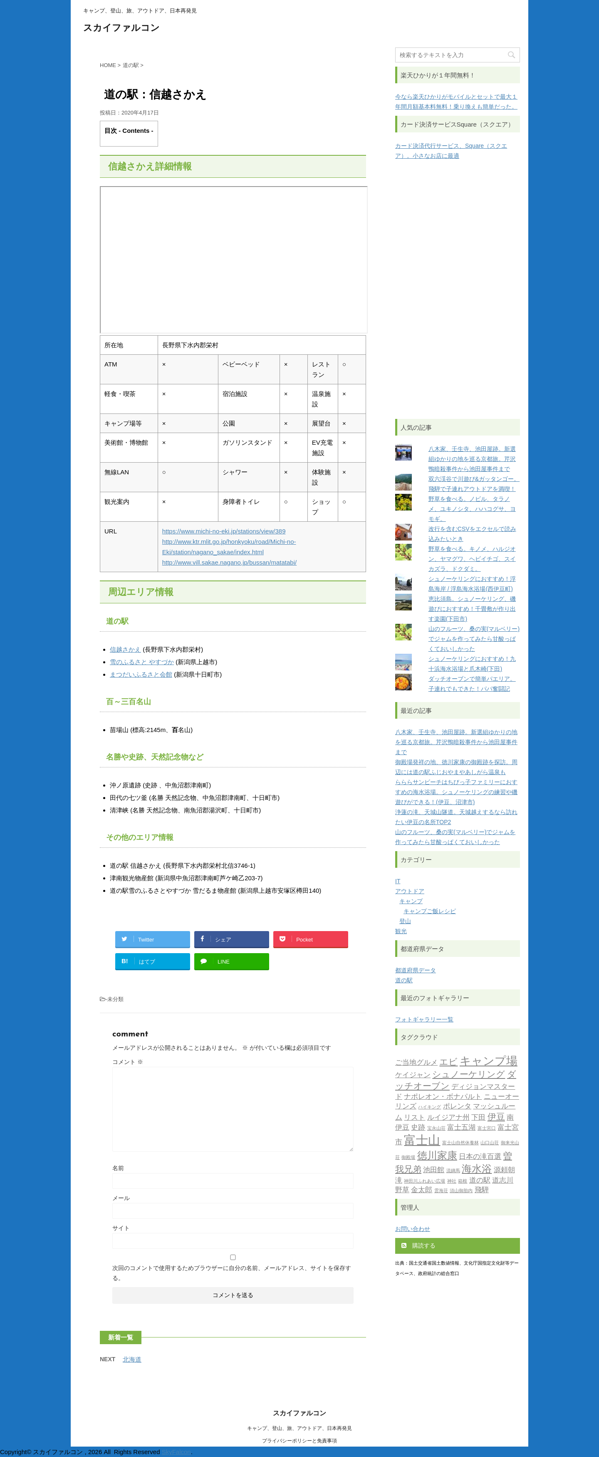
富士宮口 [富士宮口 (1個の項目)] (487, 1128)
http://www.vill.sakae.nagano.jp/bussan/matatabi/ (229, 562)
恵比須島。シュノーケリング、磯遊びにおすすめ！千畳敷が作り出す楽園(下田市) (472, 608)
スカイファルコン (121, 28)
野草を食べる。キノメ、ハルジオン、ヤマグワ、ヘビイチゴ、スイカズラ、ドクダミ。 (472, 558)
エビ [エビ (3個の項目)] (448, 1062)
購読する (418, 1245)
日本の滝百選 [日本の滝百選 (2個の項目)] (480, 1157)
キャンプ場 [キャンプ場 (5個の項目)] (488, 1062)
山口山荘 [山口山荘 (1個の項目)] (489, 1143)
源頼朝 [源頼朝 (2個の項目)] (504, 1170)
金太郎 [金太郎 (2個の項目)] (421, 1190)
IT (397, 881)
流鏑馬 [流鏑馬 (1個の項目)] (453, 1171)
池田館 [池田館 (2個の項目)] (433, 1170)
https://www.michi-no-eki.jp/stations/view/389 (224, 531)
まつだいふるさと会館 (141, 674)
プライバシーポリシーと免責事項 (299, 1441)
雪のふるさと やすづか (142, 661)
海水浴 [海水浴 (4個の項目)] (477, 1170)
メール (121, 1198)
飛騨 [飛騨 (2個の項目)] (482, 1190)
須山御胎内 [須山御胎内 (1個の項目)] (461, 1191)
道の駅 (404, 980)
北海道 (132, 1359)
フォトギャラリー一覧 (424, 1019)
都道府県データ (415, 970)
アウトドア (409, 891)
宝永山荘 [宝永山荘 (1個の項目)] (436, 1128)
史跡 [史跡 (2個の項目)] (418, 1127)
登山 (405, 921)
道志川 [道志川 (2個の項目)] (502, 1180)
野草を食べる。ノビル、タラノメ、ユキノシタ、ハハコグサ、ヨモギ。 (472, 509)
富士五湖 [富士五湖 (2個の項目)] (461, 1127)
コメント (127, 1062)
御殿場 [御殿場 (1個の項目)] (408, 1158)
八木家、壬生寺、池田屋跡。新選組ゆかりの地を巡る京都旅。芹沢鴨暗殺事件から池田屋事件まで (472, 459)
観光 (401, 931)
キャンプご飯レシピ (429, 911)
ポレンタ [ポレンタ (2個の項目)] (457, 1106)
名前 (118, 1168)
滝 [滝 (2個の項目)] (398, 1180)
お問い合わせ (412, 1228)
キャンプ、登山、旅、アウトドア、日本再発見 (299, 1428)
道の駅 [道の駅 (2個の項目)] (479, 1180)
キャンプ (411, 901)
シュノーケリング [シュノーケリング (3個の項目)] (468, 1075)
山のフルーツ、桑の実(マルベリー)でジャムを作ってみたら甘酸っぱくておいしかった (474, 638)
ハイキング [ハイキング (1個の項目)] (429, 1107)
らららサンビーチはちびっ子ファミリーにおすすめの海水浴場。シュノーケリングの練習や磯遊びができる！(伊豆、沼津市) (456, 792)
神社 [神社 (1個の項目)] (451, 1181)
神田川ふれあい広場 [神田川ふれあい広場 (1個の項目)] (424, 1181)
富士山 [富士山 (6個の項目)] (422, 1141)
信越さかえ (125, 649)
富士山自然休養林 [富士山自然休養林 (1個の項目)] (460, 1143)
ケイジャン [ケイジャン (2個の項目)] (413, 1075)
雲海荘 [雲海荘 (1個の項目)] (441, 1191)
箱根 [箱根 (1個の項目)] (462, 1181)
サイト (121, 1228)
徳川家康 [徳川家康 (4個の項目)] (437, 1156)
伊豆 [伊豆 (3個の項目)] (496, 1117)
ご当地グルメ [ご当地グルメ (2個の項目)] (416, 1062)
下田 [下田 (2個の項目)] (478, 1117)
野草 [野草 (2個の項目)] (402, 1190)
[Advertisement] (457, 290)
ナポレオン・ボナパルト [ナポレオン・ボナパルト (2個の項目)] (443, 1097)
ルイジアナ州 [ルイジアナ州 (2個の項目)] (448, 1117)
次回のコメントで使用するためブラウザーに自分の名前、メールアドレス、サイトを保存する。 (231, 1273)
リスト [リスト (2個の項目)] (414, 1117)
